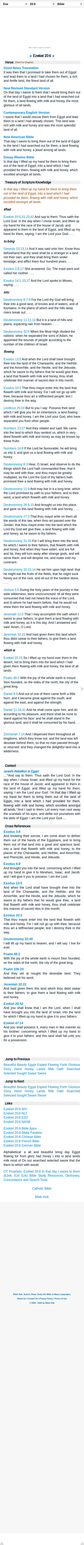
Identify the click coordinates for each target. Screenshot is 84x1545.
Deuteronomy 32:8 (17, 331)
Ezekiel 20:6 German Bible (22, 1145)
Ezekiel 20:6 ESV (16, 1117)
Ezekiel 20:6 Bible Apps (20, 1128)
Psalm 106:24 (14, 969)
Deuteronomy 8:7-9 (17, 299)
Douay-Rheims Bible (19, 157)
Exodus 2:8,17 (14, 269)
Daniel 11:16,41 (15, 710)
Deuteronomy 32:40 (18, 939)
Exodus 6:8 (12, 864)
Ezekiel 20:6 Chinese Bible (22, 1137)
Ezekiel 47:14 (13, 1023)
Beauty (22, 1065)
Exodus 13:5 (12, 359)
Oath (60, 1069)
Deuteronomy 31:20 (17, 541)
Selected (10, 1073)
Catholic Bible (42, 1188)
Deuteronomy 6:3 (16, 464)
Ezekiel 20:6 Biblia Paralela (23, 1132)
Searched (73, 1069)
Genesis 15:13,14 (16, 249)
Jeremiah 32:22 (14, 634)
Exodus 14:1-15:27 (17, 280)
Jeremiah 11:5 (14, 614)
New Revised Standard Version (27, 88)
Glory (7, 1069)
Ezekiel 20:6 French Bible (21, 1141)
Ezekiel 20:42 (13, 1004)
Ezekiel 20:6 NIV (15, 1109)
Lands (41, 1069)
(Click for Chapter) (23, 62)
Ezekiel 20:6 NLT (15, 1113)
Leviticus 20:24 (14, 408)
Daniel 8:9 (11, 694)
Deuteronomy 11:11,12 (20, 320)
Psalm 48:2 (11, 678)
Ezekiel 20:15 (13, 658)
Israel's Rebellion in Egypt (21, 771)
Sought (22, 1073)
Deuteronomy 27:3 (17, 516)
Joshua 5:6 (11, 590)
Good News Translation (21, 68)
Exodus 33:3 (12, 388)
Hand (18, 1069)
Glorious (74, 1065)
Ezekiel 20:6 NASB (17, 1122)
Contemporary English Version (27, 112)
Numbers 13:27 (14, 428)
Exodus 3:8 (12, 832)
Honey (29, 1069)
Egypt (32, 1065)
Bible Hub (42, 1197)
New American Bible (19, 137)
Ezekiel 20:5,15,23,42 (19, 217)
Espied (42, 1065)
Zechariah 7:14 (14, 734)
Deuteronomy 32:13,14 (20, 569)
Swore (41, 1073)
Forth (63, 1065)
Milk (51, 1069)
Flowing (53, 1065)
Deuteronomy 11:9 (17, 489)
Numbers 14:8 (13, 448)
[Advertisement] (42, 1229)
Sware (32, 1073)
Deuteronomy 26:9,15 (19, 505)
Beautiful (10, 1065)
